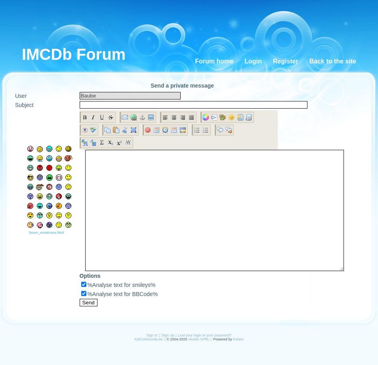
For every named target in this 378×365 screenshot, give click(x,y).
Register (285, 61)
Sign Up (167, 359)
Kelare (238, 363)
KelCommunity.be (149, 363)
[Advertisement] (194, 24)
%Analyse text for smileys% (112, 309)
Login (253, 61)
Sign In (151, 359)
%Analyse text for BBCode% (113, 318)
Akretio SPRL (199, 363)
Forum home (214, 61)
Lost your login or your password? (205, 359)
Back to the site (332, 61)
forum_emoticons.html (43, 245)
